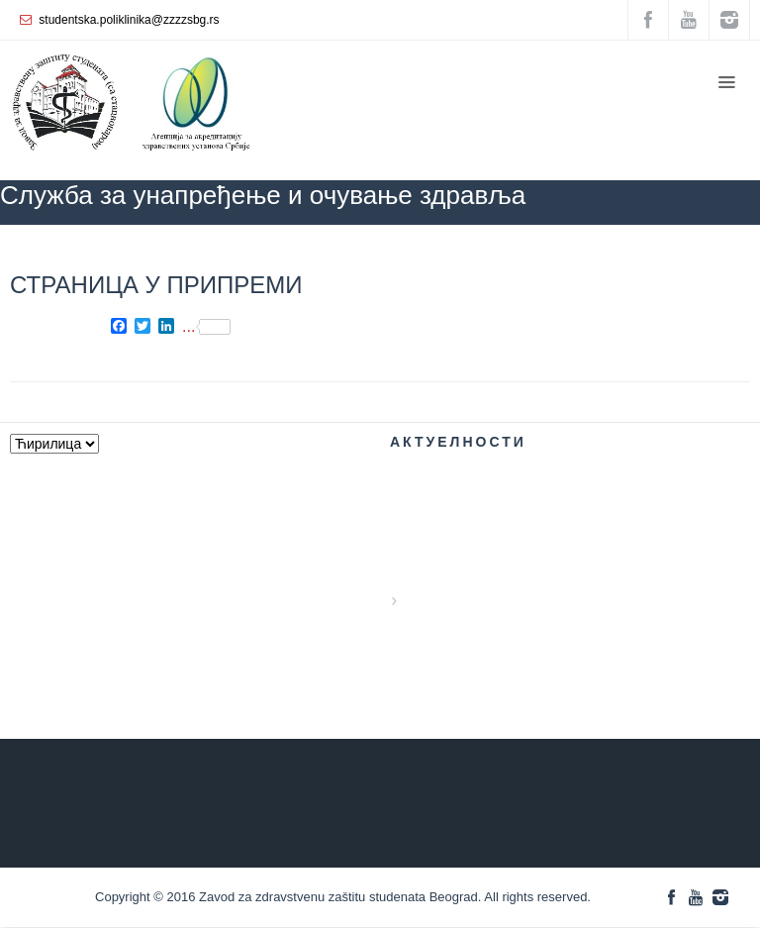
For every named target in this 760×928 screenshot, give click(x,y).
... (206, 327)
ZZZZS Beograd (439, 253)
